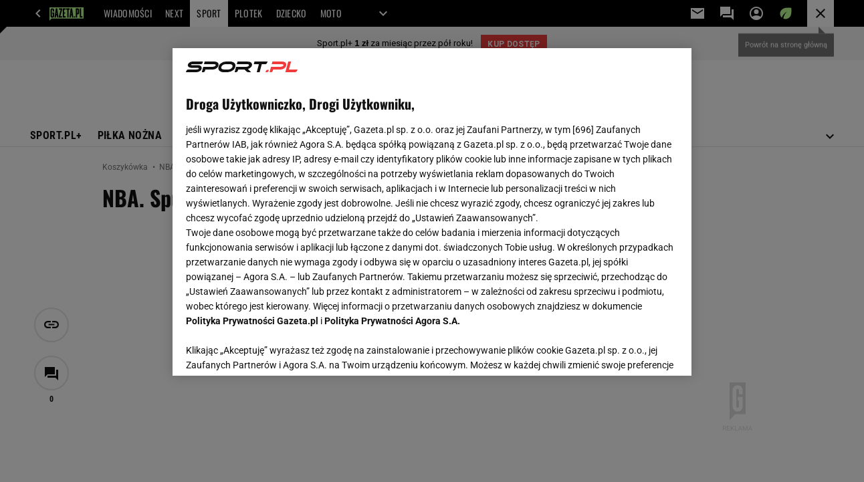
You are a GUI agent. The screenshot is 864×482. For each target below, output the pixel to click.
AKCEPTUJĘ (632, 349)
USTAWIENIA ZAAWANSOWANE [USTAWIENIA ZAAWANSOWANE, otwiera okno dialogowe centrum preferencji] (274, 349)
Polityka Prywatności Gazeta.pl (252, 321)
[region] (432, 212)
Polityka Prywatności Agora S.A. (392, 321)
